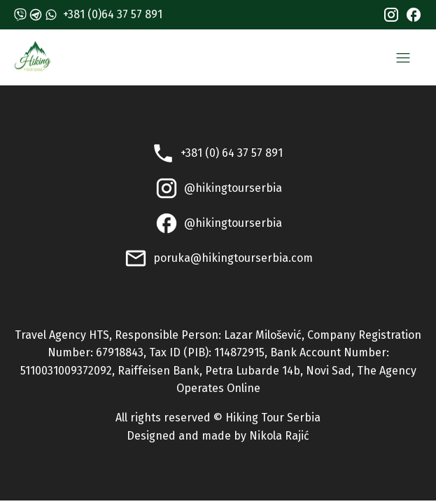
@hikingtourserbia (233, 188)
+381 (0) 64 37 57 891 (233, 153)
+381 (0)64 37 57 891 (112, 14)
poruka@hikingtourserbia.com (233, 258)
